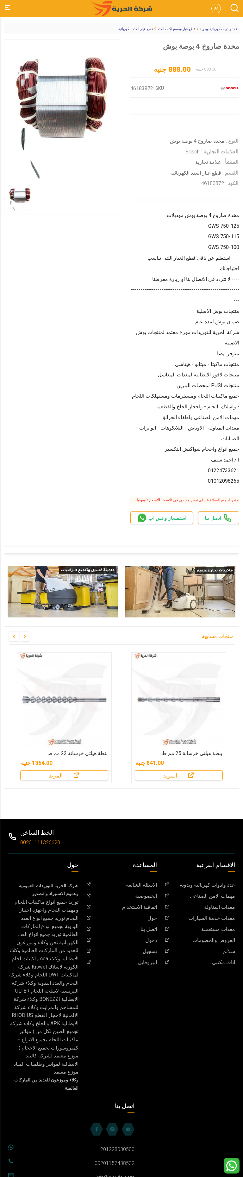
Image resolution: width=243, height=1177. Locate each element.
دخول (121, 940)
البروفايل (121, 962)
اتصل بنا (121, 929)
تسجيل (121, 951)
